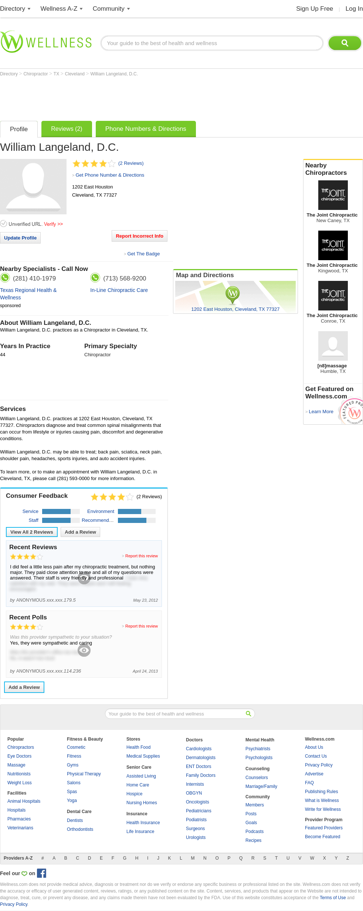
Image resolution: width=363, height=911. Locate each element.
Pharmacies (19, 819)
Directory (12, 8)
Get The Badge (143, 253)
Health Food (138, 747)
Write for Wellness (323, 809)
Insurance (136, 813)
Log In (354, 8)
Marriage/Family (261, 786)
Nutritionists (19, 773)
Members (254, 805)
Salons (74, 782)
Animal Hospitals (23, 801)
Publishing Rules (321, 791)
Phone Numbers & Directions (145, 128)
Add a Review (80, 532)
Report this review (141, 556)
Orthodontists (80, 829)
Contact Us (316, 756)
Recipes (253, 840)
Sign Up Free (314, 8)
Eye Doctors (19, 756)
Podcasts (254, 831)
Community (109, 8)
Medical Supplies (143, 756)
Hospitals (16, 810)
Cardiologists (198, 748)
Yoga (72, 800)
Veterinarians (20, 827)
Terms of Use (333, 897)
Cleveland (75, 74)
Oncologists (197, 802)
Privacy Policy (319, 765)
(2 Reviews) (131, 163)
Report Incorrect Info (139, 236)
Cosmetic (76, 747)
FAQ (309, 782)
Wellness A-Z (59, 8)
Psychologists (258, 757)
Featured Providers (324, 827)
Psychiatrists (257, 748)
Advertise (314, 773)
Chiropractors (20, 747)
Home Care (137, 785)
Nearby (333, 169)
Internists (195, 784)
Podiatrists (196, 819)
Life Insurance (140, 831)
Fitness (74, 756)
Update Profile (20, 238)
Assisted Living (141, 776)
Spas (72, 791)
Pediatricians (198, 810)
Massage (16, 765)
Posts (251, 813)
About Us (314, 747)
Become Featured (322, 836)
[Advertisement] (134, 96)
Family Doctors (201, 775)
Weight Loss (19, 782)
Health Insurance (143, 822)
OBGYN (194, 793)
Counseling (257, 768)
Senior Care (138, 767)
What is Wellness (322, 800)
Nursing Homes (141, 802)
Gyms (72, 765)
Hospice (134, 793)
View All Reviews (31, 532)
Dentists (75, 820)
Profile (19, 129)
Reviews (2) (66, 129)
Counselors (256, 777)
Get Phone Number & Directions (109, 175)
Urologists (196, 837)
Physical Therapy (84, 773)
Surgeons (195, 828)
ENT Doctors (198, 766)
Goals (251, 822)
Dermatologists (201, 757)
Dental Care (79, 811)
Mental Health (259, 739)
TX (57, 74)
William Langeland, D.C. (114, 74)
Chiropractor (36, 74)
